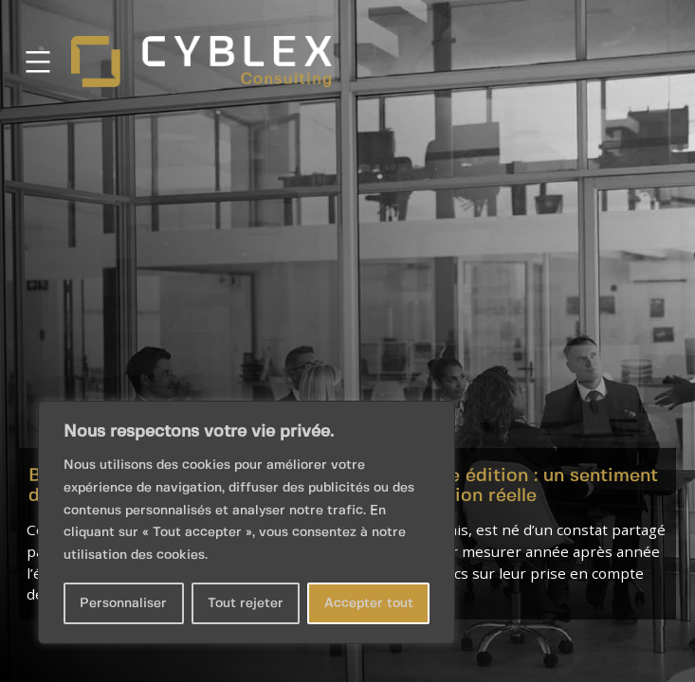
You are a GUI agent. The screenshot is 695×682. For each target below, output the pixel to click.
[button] (347, 341)
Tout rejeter (245, 603)
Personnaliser (123, 603)
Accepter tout (368, 603)
